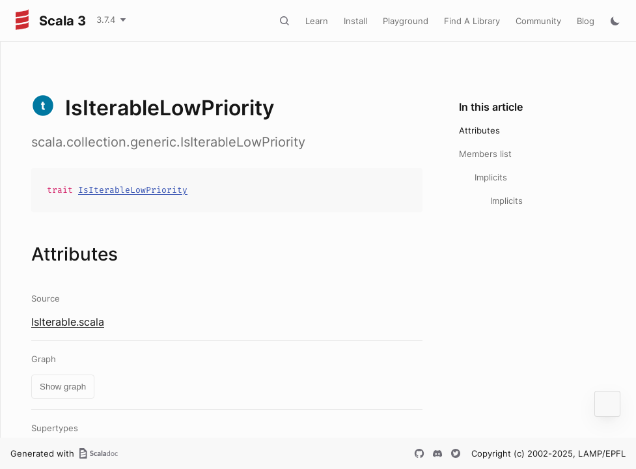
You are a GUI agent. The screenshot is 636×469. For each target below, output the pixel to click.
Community (538, 21)
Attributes (479, 130)
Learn (316, 21)
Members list (485, 154)
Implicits (491, 177)
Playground (405, 21)
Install (355, 21)
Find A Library (472, 21)
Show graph (63, 386)
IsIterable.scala (67, 321)
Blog (585, 21)
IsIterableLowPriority (132, 189)
